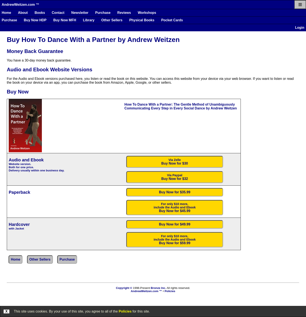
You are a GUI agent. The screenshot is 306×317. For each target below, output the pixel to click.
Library (88, 20)
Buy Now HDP (35, 20)
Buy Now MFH (64, 20)
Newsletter (79, 12)
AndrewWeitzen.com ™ (20, 4)
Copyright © (124, 288)
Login (299, 27)
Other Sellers (112, 20)
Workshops (147, 12)
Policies (125, 311)
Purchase (102, 12)
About (23, 12)
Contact (58, 12)
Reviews (124, 12)
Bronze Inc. (158, 288)
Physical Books (141, 20)
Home (6, 12)
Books (40, 12)
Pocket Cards (172, 20)
